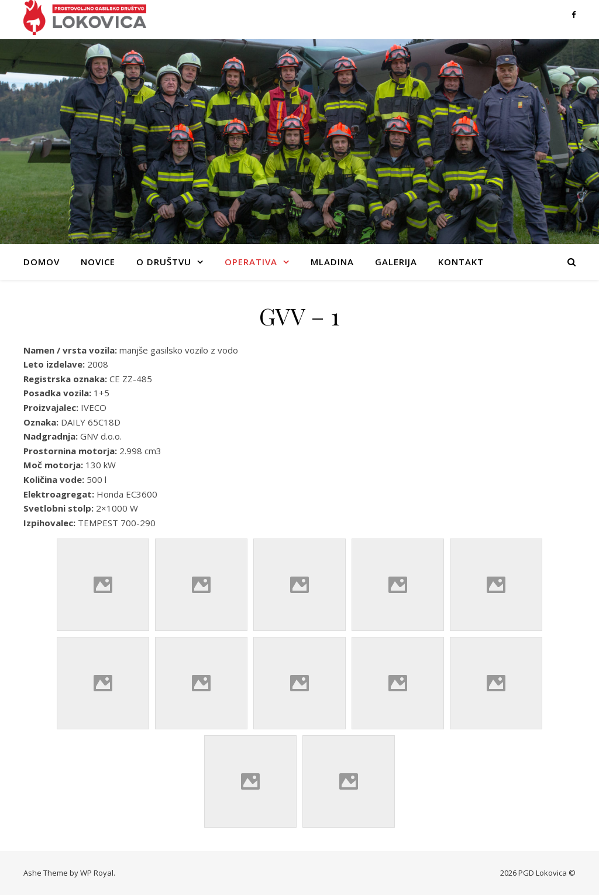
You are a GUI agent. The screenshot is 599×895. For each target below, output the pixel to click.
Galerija (396, 262)
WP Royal (96, 872)
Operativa (251, 262)
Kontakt (461, 262)
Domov (41, 262)
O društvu (163, 262)
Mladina (332, 262)
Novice (98, 262)
